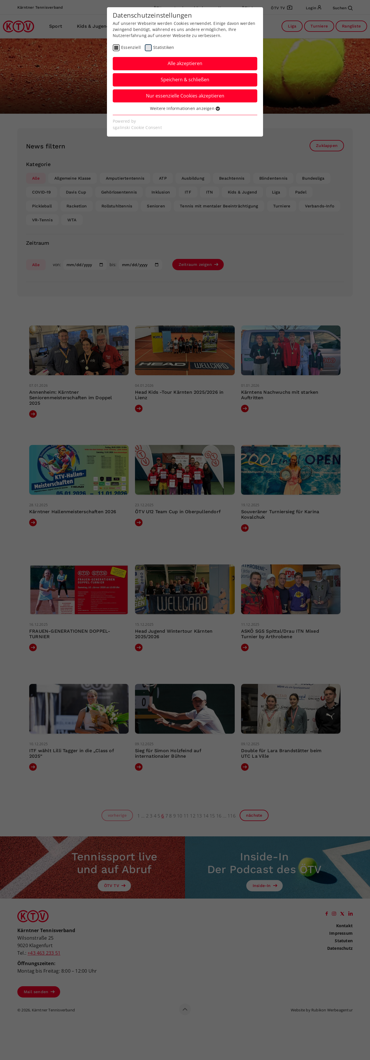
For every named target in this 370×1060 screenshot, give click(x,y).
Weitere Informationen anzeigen (185, 108)
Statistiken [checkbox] (163, 47)
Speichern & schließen (185, 79)
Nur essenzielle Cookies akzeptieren (185, 96)
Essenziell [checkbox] (131, 47)
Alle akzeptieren (185, 63)
